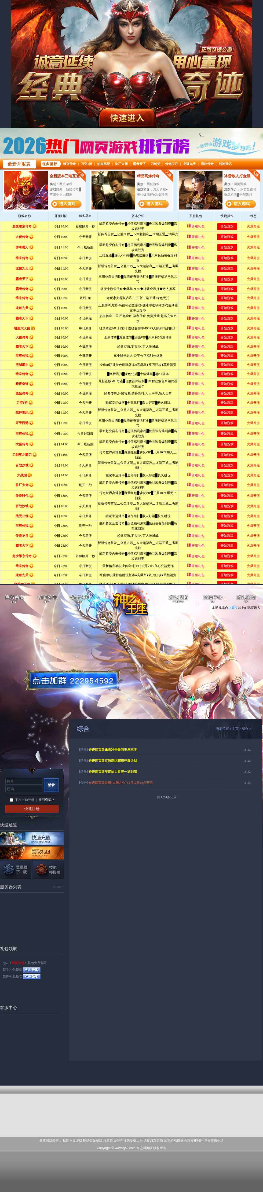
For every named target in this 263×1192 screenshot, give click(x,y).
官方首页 (14, 599)
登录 (51, 785)
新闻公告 (48, 599)
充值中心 (213, 599)
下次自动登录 (24, 800)
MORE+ (58, 887)
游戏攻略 (179, 599)
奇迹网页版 (144, 1148)
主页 (235, 729)
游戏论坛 (246, 599)
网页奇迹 (134, 604)
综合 (245, 729)
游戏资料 (81, 599)
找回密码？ (47, 800)
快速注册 (31, 809)
